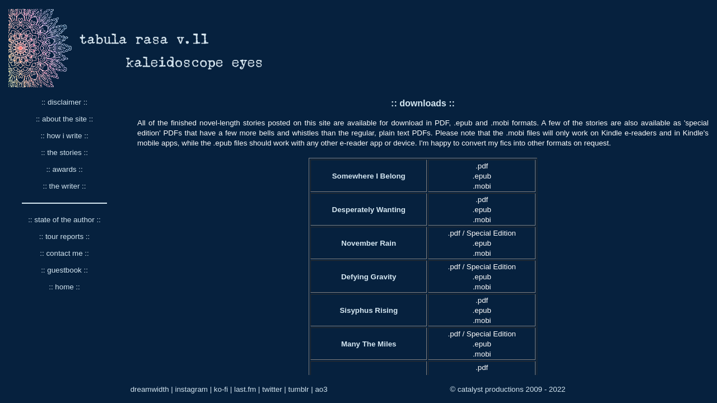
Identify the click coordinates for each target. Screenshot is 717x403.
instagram (191, 389)
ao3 (321, 389)
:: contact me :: (64, 253)
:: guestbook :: (64, 270)
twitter (272, 389)
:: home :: (64, 287)
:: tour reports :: (64, 236)
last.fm (245, 389)
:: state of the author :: (64, 219)
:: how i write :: (64, 136)
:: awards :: (64, 169)
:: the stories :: (64, 152)
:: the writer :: (64, 186)
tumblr (298, 389)
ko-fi (221, 389)
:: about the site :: (64, 119)
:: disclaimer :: (64, 102)
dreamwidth (150, 389)
